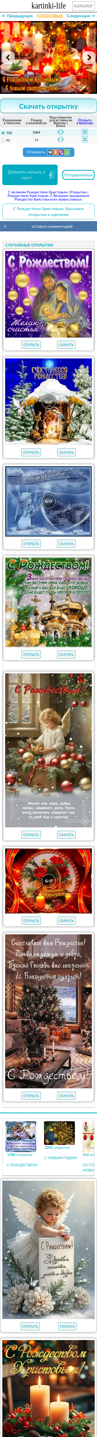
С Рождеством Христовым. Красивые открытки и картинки (48, 211)
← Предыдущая (17, 15)
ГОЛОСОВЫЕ (50, 15)
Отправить (48, 152)
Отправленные (78, 174)
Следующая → (81, 15)
